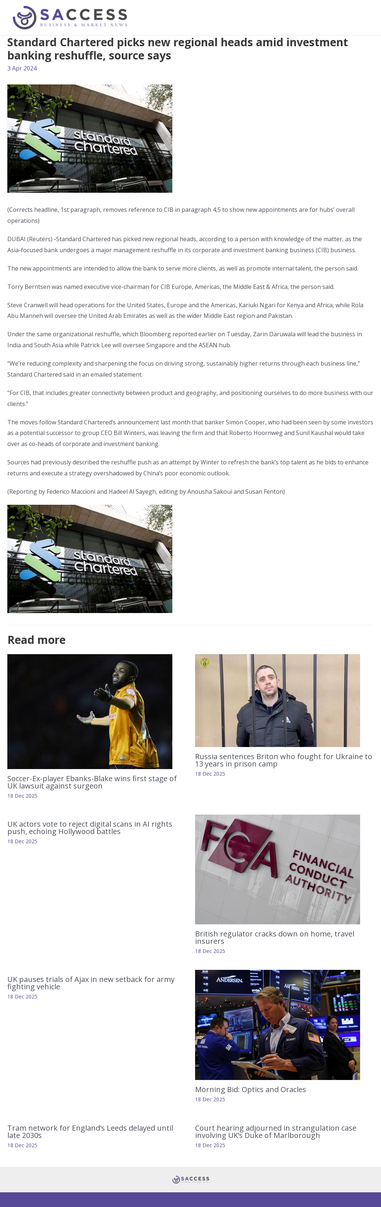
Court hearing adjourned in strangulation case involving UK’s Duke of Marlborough (275, 1131)
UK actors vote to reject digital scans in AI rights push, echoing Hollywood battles (89, 827)
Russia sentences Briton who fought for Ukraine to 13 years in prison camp (283, 760)
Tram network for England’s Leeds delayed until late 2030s (90, 1131)
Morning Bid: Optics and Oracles (252, 1089)
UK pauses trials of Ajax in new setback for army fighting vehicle (91, 983)
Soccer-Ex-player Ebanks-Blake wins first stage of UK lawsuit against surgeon (92, 782)
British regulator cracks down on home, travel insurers (274, 937)
